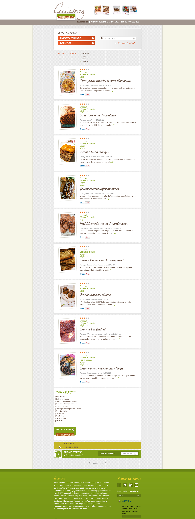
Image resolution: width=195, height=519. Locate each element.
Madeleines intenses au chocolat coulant (104, 223)
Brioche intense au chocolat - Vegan (102, 368)
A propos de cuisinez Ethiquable (105, 22)
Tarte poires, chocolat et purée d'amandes (105, 81)
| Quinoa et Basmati (62, 399)
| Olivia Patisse (60, 418)
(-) (81, 54)
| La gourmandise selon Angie (65, 401)
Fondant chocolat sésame (95, 295)
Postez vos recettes (130, 22)
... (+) (112, 91)
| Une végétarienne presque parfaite (68, 409)
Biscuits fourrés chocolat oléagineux (101, 260)
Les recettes (82, 22)
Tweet (82, 94)
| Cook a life (59, 413)
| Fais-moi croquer (62, 406)
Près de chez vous (108, 454)
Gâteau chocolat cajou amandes (99, 189)
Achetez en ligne (71, 447)
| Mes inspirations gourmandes (66, 404)
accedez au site (63, 430)
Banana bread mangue (94, 152)
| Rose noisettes (61, 396)
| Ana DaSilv (59, 416)
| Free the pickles (61, 411)
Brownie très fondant (93, 329)
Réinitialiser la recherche (127, 43)
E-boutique (69, 444)
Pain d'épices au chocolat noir (98, 115)
